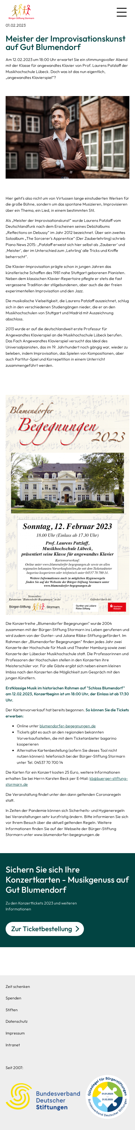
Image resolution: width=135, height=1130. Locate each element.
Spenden (13, 998)
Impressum (15, 1033)
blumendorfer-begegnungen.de (68, 725)
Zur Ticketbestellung (41, 928)
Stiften (12, 1009)
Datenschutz (17, 1021)
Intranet (13, 1044)
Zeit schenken (18, 986)
